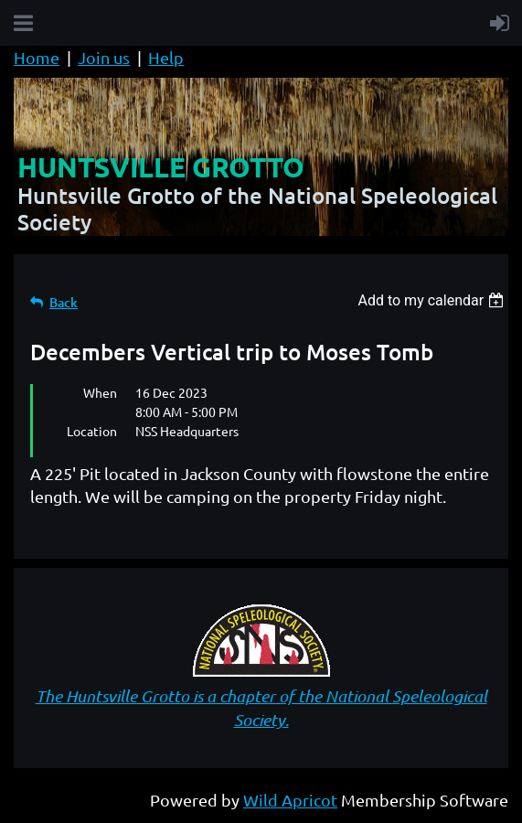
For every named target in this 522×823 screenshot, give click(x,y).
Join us (104, 57)
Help (166, 57)
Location (92, 430)
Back (63, 302)
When (100, 392)
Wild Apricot (290, 799)
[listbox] (432, 300)
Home (36, 57)
